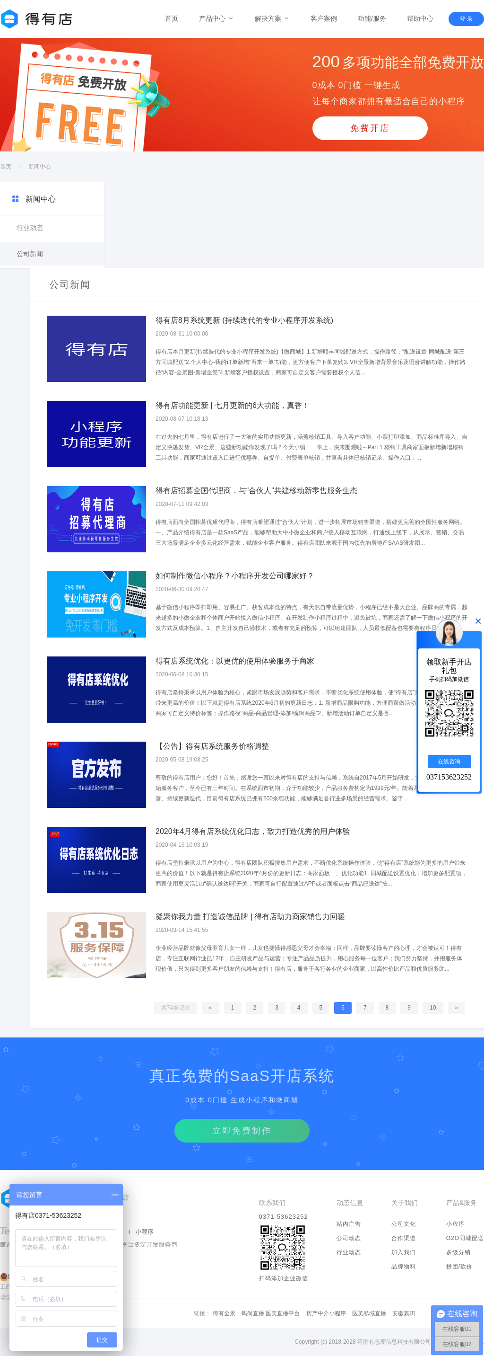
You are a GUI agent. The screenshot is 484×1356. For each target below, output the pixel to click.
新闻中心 (39, 166)
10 (433, 1007)
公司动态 (349, 1238)
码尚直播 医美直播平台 (271, 1313)
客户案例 (324, 18)
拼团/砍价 (459, 1266)
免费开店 (370, 128)
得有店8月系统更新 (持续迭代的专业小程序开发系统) (244, 320)
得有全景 (224, 1313)
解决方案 (272, 18)
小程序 (455, 1224)
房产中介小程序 (326, 1313)
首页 (171, 18)
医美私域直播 (369, 1313)
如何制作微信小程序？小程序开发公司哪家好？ (235, 576)
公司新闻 (30, 253)
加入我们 (403, 1252)
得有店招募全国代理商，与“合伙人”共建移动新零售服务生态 (256, 491)
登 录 (466, 19)
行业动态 (30, 227)
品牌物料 (403, 1266)
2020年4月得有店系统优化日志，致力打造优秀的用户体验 (253, 831)
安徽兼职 (403, 1313)
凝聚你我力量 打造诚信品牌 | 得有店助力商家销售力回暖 (251, 917)
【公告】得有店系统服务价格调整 (212, 746)
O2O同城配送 (465, 1238)
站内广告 (349, 1224)
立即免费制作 (242, 1130)
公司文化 (403, 1224)
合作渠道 (403, 1238)
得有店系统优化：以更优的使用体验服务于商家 (235, 661)
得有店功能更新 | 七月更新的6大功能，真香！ (233, 405)
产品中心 (216, 18)
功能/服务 (372, 18)
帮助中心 (420, 18)
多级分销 (458, 1252)
